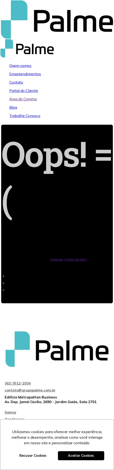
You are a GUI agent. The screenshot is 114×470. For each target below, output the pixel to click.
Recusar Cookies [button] (33, 456)
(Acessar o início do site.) (68, 259)
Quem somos (20, 65)
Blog (13, 107)
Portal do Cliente (23, 90)
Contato (16, 82)
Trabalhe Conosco (24, 115)
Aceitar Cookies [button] (81, 456)
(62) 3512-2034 (18, 383)
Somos (10, 412)
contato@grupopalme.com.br (30, 390)
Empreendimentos (25, 74)
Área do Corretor (23, 99)
